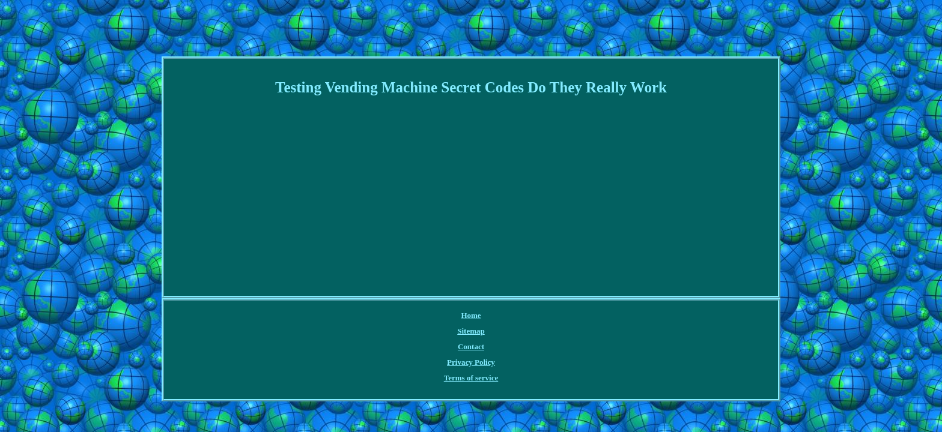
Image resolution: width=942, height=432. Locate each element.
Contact (438, 315)
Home (365, 315)
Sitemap (401, 315)
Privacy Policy (486, 315)
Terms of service (548, 315)
